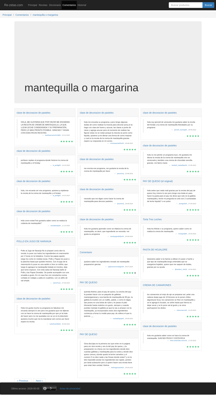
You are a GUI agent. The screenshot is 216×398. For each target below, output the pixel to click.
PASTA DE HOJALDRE (155, 249)
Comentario (86, 252)
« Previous (23, 380)
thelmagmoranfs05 (117, 367)
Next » (39, 380)
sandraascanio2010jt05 (53, 135)
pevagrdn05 (183, 203)
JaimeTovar (57, 283)
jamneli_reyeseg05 (180, 130)
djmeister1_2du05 (181, 269)
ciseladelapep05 (118, 318)
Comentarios (69, 5)
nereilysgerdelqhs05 (117, 236)
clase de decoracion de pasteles (33, 112)
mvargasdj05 (182, 234)
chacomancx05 (182, 310)
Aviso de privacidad (70, 388)
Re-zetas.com (13, 5)
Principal (32, 5)
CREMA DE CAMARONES (157, 285)
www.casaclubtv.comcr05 (178, 340)
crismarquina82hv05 (117, 143)
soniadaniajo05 (55, 225)
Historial (82, 5)
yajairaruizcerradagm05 (116, 267)
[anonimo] (120, 173)
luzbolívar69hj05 (55, 324)
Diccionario (55, 5)
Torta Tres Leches (152, 219)
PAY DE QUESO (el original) (158, 181)
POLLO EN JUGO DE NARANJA (34, 241)
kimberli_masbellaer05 (179, 165)
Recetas (43, 5)
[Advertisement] (108, 54)
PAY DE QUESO (88, 282)
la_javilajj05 (57, 165)
